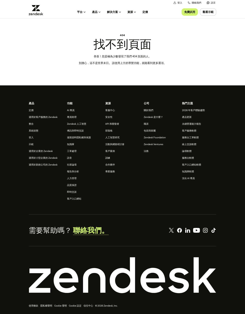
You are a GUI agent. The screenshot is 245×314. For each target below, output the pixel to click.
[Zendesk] (122, 275)
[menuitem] (211, 3)
